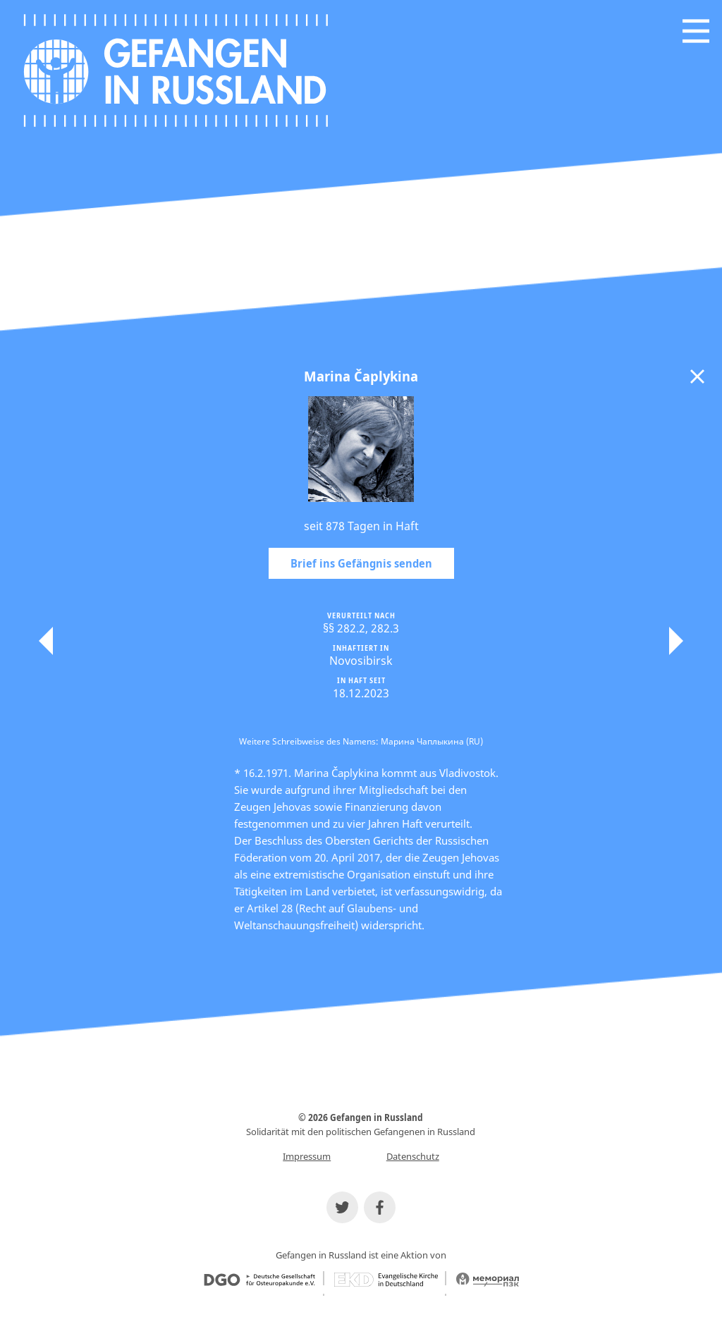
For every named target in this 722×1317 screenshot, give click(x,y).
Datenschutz (412, 1156)
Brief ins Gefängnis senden (361, 563)
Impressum (307, 1156)
